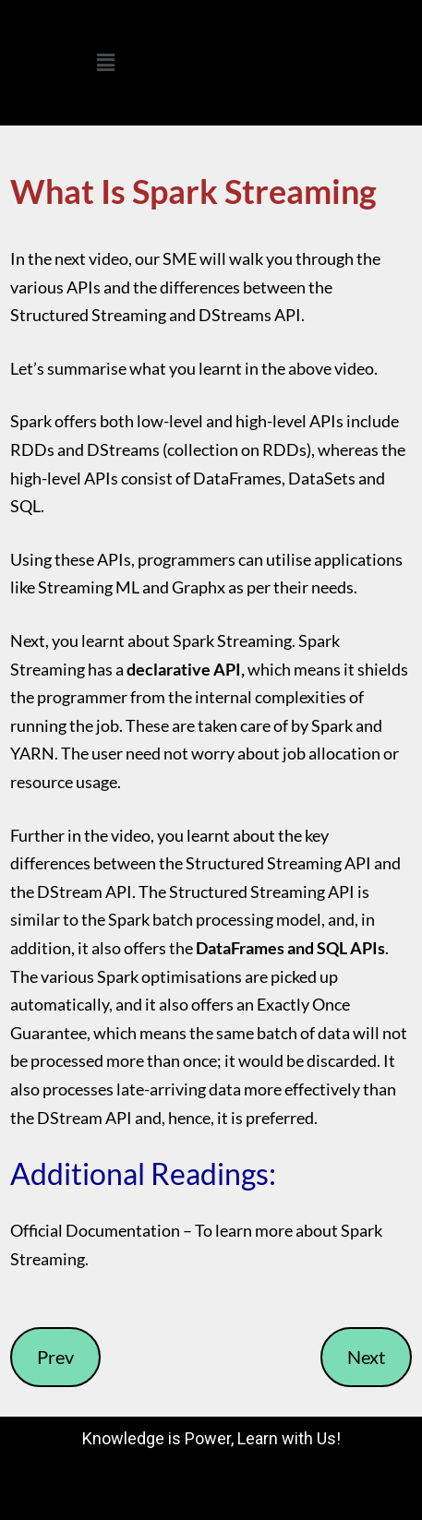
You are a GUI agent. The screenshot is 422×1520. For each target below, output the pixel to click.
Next (366, 1357)
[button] (105, 62)
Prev (55, 1357)
